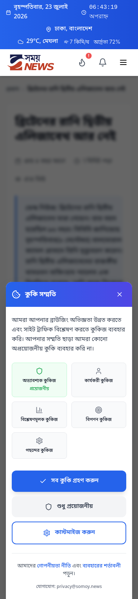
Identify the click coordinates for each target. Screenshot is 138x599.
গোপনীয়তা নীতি (54, 566)
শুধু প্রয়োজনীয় (69, 506)
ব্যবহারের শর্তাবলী (102, 566)
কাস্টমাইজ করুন (69, 533)
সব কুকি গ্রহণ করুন (69, 481)
